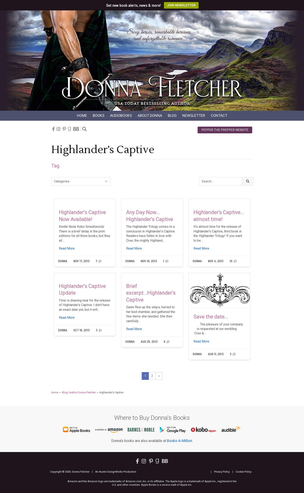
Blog (172, 115)
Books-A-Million (179, 441)
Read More (67, 248)
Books (98, 115)
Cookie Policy (243, 471)
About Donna (150, 115)
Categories (62, 181)
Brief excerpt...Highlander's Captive (151, 293)
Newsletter (193, 115)
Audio (121, 115)
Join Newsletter (181, 5)
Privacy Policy (222, 471)
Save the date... (210, 317)
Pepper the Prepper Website (224, 130)
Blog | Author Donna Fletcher (79, 392)
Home (82, 115)
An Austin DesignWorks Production (115, 471)
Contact (219, 115)
